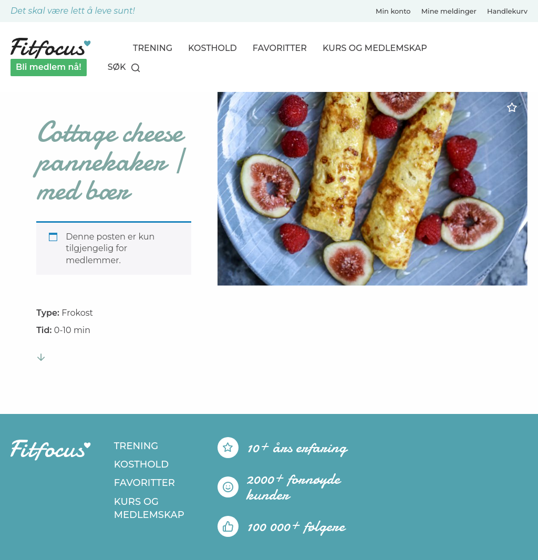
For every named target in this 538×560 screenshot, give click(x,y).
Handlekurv (507, 11)
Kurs (375, 48)
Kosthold (212, 48)
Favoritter (280, 48)
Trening (152, 48)
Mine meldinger (449, 11)
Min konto (393, 11)
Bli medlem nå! (48, 67)
